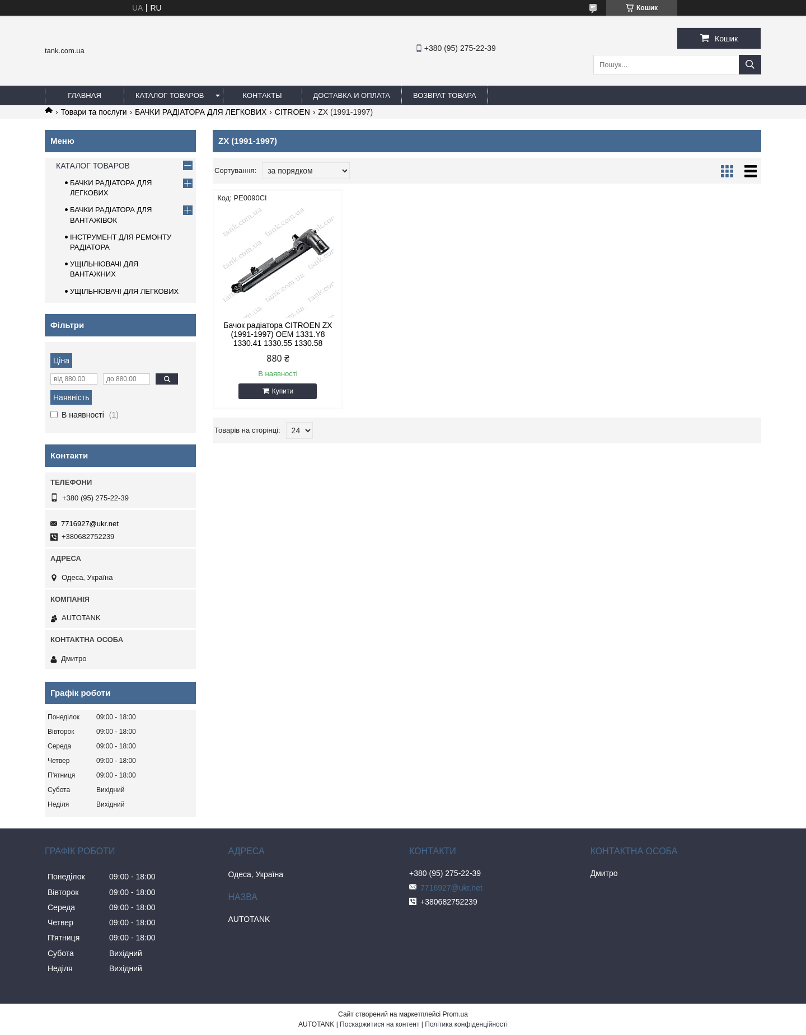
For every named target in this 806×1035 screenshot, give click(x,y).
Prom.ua (455, 1014)
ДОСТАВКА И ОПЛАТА (351, 95)
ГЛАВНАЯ (84, 95)
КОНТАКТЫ (262, 95)
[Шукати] (750, 64)
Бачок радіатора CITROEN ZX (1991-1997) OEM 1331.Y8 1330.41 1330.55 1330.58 (277, 334)
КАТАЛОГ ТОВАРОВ (169, 95)
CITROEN (292, 111)
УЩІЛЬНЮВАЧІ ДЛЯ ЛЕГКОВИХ (124, 291)
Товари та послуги (93, 111)
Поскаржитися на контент (379, 1024)
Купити (282, 391)
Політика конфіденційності (466, 1024)
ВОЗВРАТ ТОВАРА (444, 95)
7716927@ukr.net (90, 523)
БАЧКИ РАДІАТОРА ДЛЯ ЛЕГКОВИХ (200, 111)
